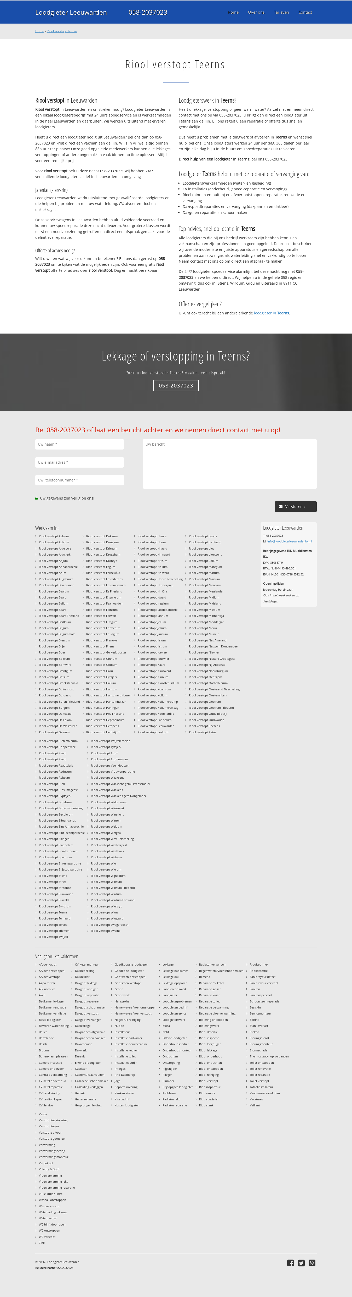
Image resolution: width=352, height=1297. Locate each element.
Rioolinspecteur (209, 1087)
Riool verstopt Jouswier (153, 659)
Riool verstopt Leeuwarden (156, 726)
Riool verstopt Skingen (54, 839)
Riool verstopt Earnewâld (103, 573)
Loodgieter (170, 995)
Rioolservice (207, 1093)
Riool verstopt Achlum (54, 542)
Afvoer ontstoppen (52, 971)
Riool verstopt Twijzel (53, 937)
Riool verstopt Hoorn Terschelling (160, 579)
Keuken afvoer (124, 1093)
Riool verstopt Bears (52, 610)
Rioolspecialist (208, 1099)
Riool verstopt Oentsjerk (205, 677)
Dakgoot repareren (87, 1001)
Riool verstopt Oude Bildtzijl (208, 714)
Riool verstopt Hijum (152, 542)
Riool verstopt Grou (99, 671)
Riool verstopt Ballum (53, 603)
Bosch (43, 1044)
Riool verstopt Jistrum (152, 646)
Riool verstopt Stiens (53, 876)
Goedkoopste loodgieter (131, 964)
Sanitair (255, 989)
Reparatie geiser (210, 989)
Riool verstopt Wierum (106, 869)
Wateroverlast (48, 1218)
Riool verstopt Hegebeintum (105, 720)
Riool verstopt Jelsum (152, 628)
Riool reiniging (209, 1075)
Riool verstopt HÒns (153, 591)
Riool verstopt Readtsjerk (56, 765)
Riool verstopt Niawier (204, 652)
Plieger (167, 1075)
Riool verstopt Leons (203, 536)
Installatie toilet (125, 1056)
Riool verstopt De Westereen (58, 726)
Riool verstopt (208, 1081)
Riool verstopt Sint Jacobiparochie (62, 833)
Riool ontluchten (210, 1063)
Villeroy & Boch (49, 1169)
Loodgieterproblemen (177, 1001)
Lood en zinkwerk (175, 989)
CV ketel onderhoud (52, 1081)
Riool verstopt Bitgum (53, 628)
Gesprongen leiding (88, 1105)
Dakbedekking (84, 971)
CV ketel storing (49, 1093)
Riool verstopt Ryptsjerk (55, 796)
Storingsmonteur (261, 1044)
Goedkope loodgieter (129, 971)
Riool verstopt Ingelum (153, 603)
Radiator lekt (171, 1099)
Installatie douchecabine (131, 1044)
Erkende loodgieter (88, 1063)
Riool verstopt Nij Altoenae (207, 665)
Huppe (119, 1026)
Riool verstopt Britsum (54, 677)
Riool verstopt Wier (104, 863)
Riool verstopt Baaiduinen (56, 585)
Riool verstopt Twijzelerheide (110, 741)
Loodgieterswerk (174, 1020)
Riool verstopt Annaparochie (58, 567)
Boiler (43, 1032)
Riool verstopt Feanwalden (104, 603)
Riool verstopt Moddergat (206, 622)
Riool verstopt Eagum (100, 567)
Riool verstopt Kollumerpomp (158, 701)
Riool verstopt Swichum (55, 906)
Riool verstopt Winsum (106, 882)
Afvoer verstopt (49, 977)
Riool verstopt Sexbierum (56, 814)
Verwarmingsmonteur (53, 1157)
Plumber (168, 1081)
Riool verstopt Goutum (101, 665)
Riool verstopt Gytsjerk (101, 677)
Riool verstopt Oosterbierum (208, 683)
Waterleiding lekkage (53, 1212)
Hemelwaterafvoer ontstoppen (135, 1007)
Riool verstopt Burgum (54, 708)
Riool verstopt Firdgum (101, 622)
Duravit (80, 1056)
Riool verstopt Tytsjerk (106, 747)
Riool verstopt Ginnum (101, 659)
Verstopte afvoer (50, 1132)
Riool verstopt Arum (52, 573)
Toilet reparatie (260, 1075)
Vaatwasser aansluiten (265, 1093)
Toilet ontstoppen (262, 1063)
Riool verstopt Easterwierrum (105, 585)
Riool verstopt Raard (53, 753)
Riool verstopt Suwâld (54, 900)
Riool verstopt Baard (53, 597)
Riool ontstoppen (211, 1069)
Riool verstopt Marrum (204, 573)
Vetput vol (46, 1163)
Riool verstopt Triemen (54, 931)
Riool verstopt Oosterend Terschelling (214, 689)
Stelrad (254, 1032)
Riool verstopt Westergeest (109, 845)
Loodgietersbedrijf (175, 1007)
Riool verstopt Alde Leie (55, 548)
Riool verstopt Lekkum (153, 732)
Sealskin (255, 1007)
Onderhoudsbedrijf (176, 1044)
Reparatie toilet (209, 1001)
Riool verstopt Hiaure (152, 536)
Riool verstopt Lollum (203, 561)
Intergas (120, 1069)
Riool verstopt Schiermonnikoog (61, 808)
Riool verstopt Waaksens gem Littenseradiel (120, 784)
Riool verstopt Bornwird (55, 665)
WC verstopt (47, 1237)
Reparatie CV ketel (211, 983)
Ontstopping (171, 1063)
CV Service (46, 1105)
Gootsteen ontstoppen (130, 977)
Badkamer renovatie (52, 1007)
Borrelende (46, 1038)
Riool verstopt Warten (105, 820)
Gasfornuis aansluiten (90, 1075)
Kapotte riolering (126, 1087)
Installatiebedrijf (126, 1063)
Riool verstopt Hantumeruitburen (108, 695)
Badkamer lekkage (51, 1001)
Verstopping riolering (53, 1120)
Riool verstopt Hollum (153, 567)
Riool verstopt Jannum (153, 616)
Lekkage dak (171, 977)
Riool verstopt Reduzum (55, 771)
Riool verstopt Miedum (204, 610)
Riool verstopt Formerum (103, 628)
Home (39, 31)
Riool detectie (208, 1032)
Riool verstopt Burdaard (55, 695)
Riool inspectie (209, 1038)
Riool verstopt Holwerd (153, 573)
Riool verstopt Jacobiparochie (157, 610)
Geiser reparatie (85, 1099)
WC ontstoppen (49, 1230)
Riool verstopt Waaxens (107, 790)
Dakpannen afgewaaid (90, 1032)
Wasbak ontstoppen (52, 1200)
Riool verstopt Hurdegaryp (156, 585)
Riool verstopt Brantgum (55, 671)
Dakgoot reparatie (87, 995)
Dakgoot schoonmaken (90, 1007)
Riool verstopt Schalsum (55, 802)
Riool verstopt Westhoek (107, 851)
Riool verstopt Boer (52, 652)
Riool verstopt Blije (52, 646)
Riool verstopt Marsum (204, 579)
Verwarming (47, 1145)
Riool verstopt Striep (53, 882)
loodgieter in (271, 313)
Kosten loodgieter (127, 1105)
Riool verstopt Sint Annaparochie (61, 826)
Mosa (166, 1026)
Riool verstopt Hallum (101, 683)
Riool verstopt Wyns (104, 912)
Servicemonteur (260, 1013)
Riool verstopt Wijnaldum (108, 876)
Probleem (169, 1093)
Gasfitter (80, 1069)
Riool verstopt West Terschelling (112, 839)
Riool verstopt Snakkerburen (58, 851)
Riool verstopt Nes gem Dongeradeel (213, 646)
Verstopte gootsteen (52, 1138)
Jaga (117, 1081)
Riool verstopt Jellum (152, 622)
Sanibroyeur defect (262, 977)
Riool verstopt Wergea (106, 833)
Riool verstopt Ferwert (101, 616)
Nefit (166, 1032)
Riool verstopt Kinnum (153, 677)
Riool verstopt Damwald (55, 714)
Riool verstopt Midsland (205, 603)
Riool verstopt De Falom (55, 720)
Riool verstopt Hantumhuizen (106, 701)
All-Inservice (47, 989)
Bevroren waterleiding (54, 1026)
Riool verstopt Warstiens (107, 814)
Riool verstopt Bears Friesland (59, 616)
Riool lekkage (208, 1050)
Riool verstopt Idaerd (152, 597)
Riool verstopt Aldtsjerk (55, 554)
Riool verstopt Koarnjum (154, 689)
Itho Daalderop (125, 1075)
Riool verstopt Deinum (54, 732)
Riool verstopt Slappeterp (56, 845)
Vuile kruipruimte (50, 1194)
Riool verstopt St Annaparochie (60, 863)
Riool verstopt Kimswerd (154, 671)
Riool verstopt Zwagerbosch (110, 925)
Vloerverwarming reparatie (57, 1187)
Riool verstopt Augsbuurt (56, 579)
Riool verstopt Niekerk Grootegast (212, 659)
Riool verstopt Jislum (152, 640)
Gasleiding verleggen (89, 1087)
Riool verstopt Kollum (152, 695)
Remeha (204, 977)
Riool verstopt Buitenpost (56, 689)
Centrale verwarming (53, 1075)
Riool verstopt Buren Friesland (59, 701)
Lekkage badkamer (175, 971)
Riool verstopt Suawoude (56, 894)
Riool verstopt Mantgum (205, 567)
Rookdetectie (259, 971)
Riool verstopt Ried (52, 784)
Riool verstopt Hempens (102, 726)
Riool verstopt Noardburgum (208, 671)
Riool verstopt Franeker (102, 640)
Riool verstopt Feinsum (102, 610)
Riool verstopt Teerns (62, 31)
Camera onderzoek (51, 1069)
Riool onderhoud (210, 1056)
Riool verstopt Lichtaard (205, 542)
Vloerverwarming (50, 1175)
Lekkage (168, 964)
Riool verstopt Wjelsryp (106, 906)
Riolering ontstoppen (213, 1020)
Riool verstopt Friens (100, 646)
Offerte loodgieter (175, 1038)
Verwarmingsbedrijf (52, 1151)
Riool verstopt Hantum (101, 689)
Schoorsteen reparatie (264, 1001)
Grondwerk (122, 995)
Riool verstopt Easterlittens (104, 579)
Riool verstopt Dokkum (102, 536)
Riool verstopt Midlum (204, 597)
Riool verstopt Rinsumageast (58, 790)
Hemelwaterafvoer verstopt (133, 1013)
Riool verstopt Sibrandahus (57, 820)
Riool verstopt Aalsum (54, 536)
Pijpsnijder (170, 1069)
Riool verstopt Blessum (54, 640)
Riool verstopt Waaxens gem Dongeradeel (119, 796)
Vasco (43, 1114)
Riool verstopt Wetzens (106, 857)
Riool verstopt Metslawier (206, 591)
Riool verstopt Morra (203, 628)
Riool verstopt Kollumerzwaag (158, 708)
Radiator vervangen (212, 964)
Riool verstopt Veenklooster (110, 765)
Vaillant (255, 1105)
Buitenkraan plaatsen (53, 1056)
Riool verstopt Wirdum (106, 894)
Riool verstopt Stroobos (55, 888)
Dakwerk (81, 1050)
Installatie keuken (127, 1050)
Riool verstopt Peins (202, 732)
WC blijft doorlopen (52, 1224)
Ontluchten (170, 1056)
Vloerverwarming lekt (53, 1181)
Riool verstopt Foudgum (102, 634)
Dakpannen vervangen (90, 1038)
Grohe (119, 989)
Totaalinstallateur (261, 1087)
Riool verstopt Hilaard (152, 548)
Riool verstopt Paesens (204, 726)
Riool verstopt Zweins (105, 931)
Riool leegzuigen (210, 1044)
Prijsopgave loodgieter (178, 1087)
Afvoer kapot (47, 964)
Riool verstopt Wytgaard (107, 918)
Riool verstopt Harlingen (102, 708)
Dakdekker (82, 977)
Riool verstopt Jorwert (152, 652)
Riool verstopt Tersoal (53, 925)
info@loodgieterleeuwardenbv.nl (289, 541)
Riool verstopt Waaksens (107, 777)
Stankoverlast (259, 1026)
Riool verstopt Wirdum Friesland (113, 900)
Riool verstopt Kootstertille (156, 714)
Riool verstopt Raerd (53, 759)
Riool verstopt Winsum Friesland (113, 888)
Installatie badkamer (128, 1038)
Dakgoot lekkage (86, 983)
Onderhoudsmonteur (177, 1050)
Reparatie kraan (209, 995)
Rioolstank (206, 1105)
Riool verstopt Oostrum (205, 701)
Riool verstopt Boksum (54, 659)
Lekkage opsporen (175, 983)
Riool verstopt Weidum (106, 826)
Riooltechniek (259, 964)
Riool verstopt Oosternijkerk (208, 695)
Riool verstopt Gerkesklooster (106, 652)
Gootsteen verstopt (128, 983)
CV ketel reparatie (51, 1087)
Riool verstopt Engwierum (103, 597)
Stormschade (258, 1050)
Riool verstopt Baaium (54, 591)
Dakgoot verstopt (87, 1013)
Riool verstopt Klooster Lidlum (158, 683)
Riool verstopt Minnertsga (206, 616)
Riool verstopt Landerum (154, 720)
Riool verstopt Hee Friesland (105, 714)
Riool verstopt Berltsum (55, 622)
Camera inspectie (50, 1063)
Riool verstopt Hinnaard (154, 554)
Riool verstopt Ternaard (55, 918)
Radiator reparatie (175, 1105)
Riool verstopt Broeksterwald (58, 683)
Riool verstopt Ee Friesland (104, 591)
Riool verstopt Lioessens (205, 554)
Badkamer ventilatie (52, 1013)
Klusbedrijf (122, 1099)
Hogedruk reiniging (128, 1020)
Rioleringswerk (209, 1026)
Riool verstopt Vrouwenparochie (113, 771)
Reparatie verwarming (214, 1007)
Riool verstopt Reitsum (54, 777)
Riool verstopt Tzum (104, 753)
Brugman (45, 1050)
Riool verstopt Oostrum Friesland (211, 708)
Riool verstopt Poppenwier (57, 747)
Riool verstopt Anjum (53, 561)
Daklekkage (82, 1026)
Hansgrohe (122, 1001)
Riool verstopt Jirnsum (153, 634)
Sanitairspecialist (261, 995)
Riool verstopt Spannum (55, 857)
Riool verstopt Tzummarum (109, 759)
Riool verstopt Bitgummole (57, 634)
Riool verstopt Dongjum (102, 542)
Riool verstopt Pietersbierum (58, 741)
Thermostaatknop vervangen (269, 1056)
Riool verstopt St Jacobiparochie (60, 869)
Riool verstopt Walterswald (109, 802)
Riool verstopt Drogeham (103, 554)
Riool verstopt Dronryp (101, 561)
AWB (42, 995)
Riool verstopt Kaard (151, 665)
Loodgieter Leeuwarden (71, 12)
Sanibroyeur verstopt (264, 983)
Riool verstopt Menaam (205, 585)
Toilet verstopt (259, 1081)
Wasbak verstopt (50, 1206)
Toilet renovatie (260, 1069)
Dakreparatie (83, 1044)
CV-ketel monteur (87, 964)
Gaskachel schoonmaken (91, 1081)
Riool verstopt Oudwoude (206, 720)
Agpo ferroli (47, 983)
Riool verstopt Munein (204, 634)
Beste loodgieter (50, 1020)
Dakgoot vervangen (88, 1020)
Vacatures (256, 1099)
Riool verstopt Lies (201, 548)
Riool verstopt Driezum (101, 548)
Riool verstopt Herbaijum (103, 732)
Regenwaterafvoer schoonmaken (221, 971)
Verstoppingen (49, 1126)
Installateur (122, 1032)
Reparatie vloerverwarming (217, 1013)
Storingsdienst (259, 1038)
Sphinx (254, 1020)
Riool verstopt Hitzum (152, 561)
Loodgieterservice (174, 1013)
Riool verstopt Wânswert (107, 808)
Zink (42, 1243)
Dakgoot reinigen (86, 989)
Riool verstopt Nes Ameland (208, 640)
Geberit (80, 1093)
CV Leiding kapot (50, 1099)
